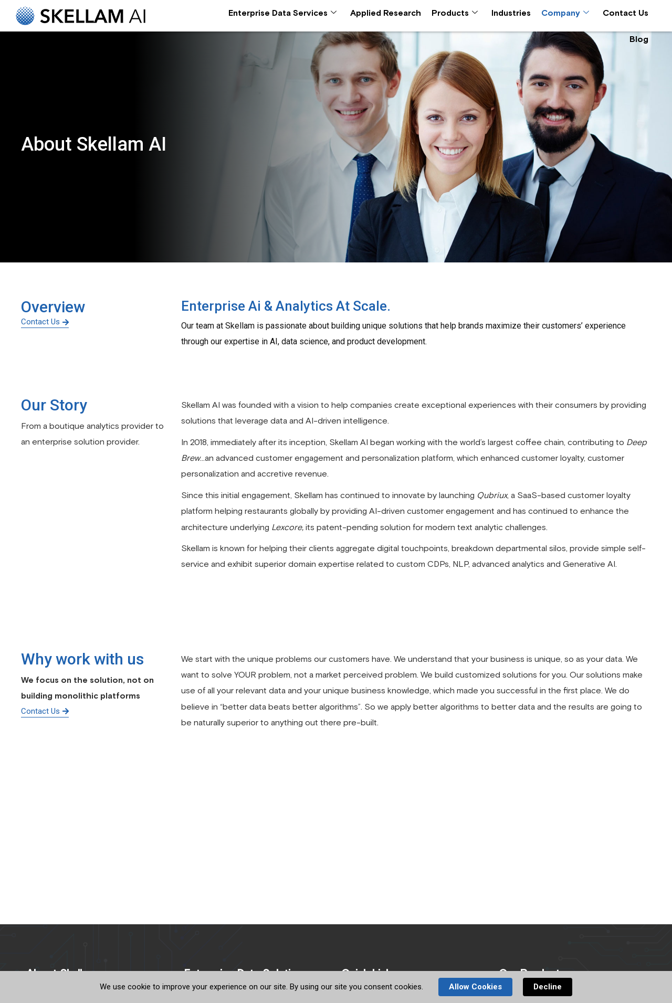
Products (455, 13)
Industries (511, 13)
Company (565, 13)
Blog (638, 39)
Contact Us (625, 13)
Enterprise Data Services (282, 13)
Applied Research (385, 13)
